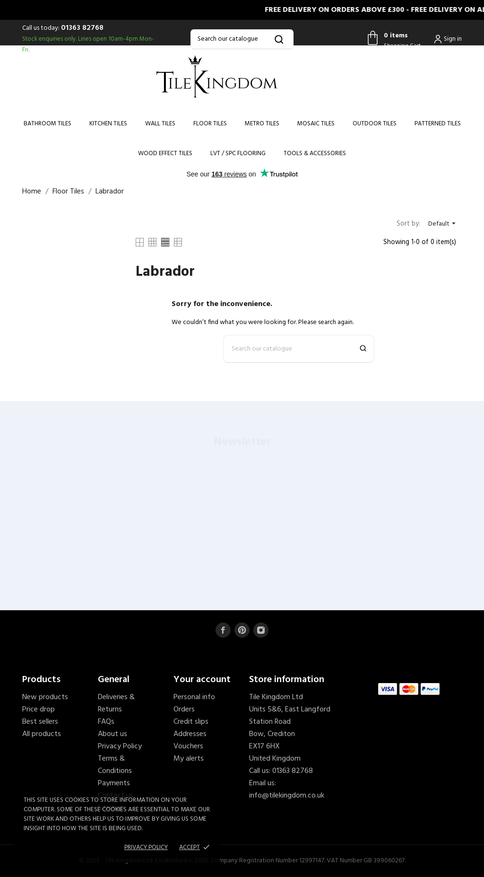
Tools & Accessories (315, 153)
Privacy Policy (120, 746)
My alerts (188, 759)
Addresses (190, 734)
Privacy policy (146, 847)
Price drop (38, 709)
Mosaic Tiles (316, 124)
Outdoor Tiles (375, 124)
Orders (184, 709)
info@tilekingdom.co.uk (286, 795)
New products (45, 697)
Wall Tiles (160, 124)
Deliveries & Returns (116, 703)
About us (112, 734)
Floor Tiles (210, 124)
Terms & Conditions (115, 765)
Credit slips (190, 722)
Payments (114, 783)
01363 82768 (82, 28)
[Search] (241, 39)
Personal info (194, 697)
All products (41, 734)
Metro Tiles (262, 124)
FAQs (106, 722)
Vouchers (188, 746)
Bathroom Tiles (47, 124)
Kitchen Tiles (108, 124)
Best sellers (40, 722)
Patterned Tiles (438, 124)
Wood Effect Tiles (165, 153)
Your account (202, 679)
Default (443, 224)
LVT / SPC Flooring (238, 153)
